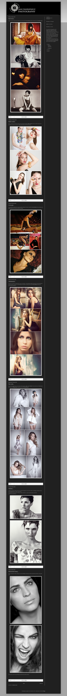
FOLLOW (47, 21)
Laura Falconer (26, 387)
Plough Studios (15, 387)
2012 (48, 51)
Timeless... (11, 488)
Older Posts (41, 683)
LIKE (47, 24)
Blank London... (12, 121)
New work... (11, 384)
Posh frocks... (12, 18)
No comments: (18, 200)
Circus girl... (11, 205)
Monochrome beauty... (14, 571)
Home (24, 683)
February (49, 48)
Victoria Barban (27, 20)
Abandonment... (12, 281)
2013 (48, 49)
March (49, 45)
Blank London (30, 123)
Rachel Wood (40, 20)
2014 (48, 44)
